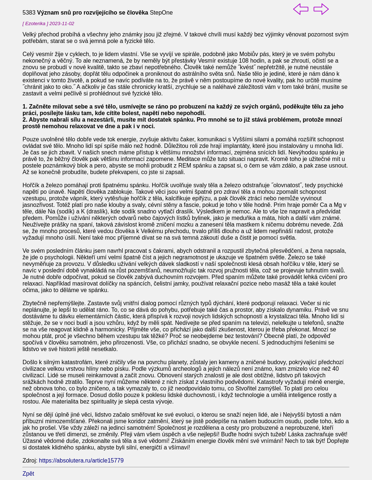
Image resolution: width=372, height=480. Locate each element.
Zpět (28, 474)
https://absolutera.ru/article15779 (81, 460)
